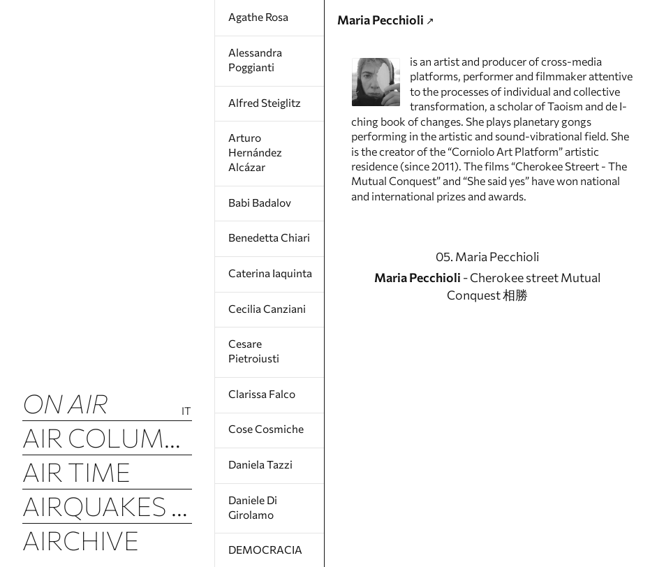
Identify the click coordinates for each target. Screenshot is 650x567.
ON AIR (66, 403)
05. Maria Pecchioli (487, 307)
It (187, 410)
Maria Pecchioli (393, 24)
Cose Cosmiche (264, 423)
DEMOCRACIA (263, 542)
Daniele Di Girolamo (252, 500)
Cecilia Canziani (265, 303)
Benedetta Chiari (268, 234)
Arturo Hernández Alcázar (254, 150)
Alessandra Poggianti (254, 58)
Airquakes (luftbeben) (107, 508)
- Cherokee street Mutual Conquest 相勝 (487, 338)
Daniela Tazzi (259, 458)
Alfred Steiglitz (264, 101)
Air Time (77, 473)
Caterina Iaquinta (269, 269)
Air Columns (107, 438)
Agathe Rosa (258, 16)
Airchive (81, 542)
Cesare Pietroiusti (253, 346)
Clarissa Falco (261, 388)
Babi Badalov (259, 199)
